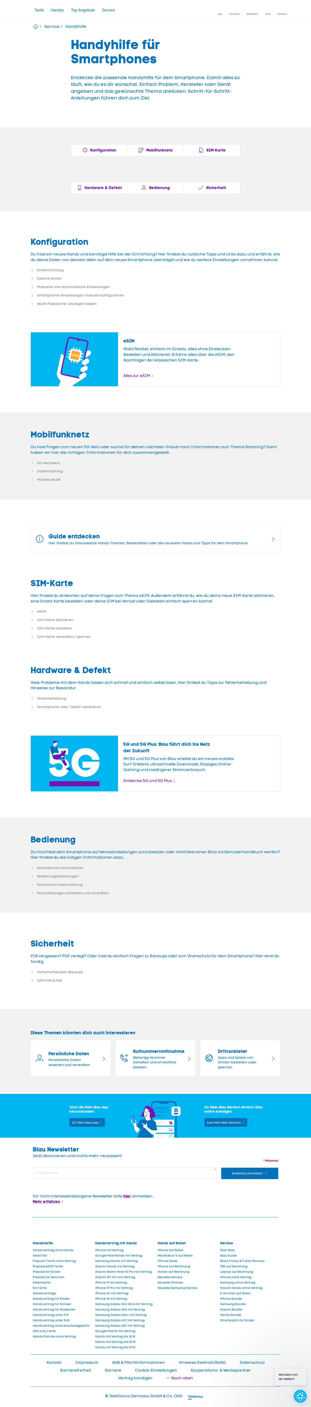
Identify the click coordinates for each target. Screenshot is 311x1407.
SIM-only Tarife (44, 1331)
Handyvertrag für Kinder (51, 1299)
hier (127, 1196)
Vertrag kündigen (135, 1378)
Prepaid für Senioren (48, 1277)
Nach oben (182, 1378)
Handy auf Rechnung (174, 1272)
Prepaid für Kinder (47, 1272)
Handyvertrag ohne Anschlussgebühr (61, 1326)
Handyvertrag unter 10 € (51, 1320)
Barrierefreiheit (75, 1370)
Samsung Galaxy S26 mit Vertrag (120, 1309)
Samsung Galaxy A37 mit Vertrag (120, 1320)
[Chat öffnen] (300, 1396)
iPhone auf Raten (170, 1250)
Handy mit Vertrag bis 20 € (115, 1347)
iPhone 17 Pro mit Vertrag (114, 1288)
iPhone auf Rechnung (174, 1266)
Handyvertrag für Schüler (52, 1304)
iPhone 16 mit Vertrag (111, 1299)
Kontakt (54, 1362)
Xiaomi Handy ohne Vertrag (241, 1288)
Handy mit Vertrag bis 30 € (115, 1336)
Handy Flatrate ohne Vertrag (54, 1336)
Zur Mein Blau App (85, 1123)
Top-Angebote (83, 10)
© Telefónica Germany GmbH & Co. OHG (143, 1396)
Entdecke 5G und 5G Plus (147, 780)
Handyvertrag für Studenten (54, 1309)
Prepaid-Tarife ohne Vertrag (54, 1261)
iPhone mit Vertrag (109, 1250)
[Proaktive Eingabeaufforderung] (290, 1374)
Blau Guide (228, 1255)
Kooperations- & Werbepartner (221, 1370)
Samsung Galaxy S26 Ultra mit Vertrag (124, 1304)
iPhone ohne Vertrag (236, 1277)
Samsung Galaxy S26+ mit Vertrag (121, 1315)
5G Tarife (40, 1288)
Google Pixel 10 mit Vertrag (115, 1331)
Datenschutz (252, 1362)
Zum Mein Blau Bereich (224, 1123)
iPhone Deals (167, 1261)
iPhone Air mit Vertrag (111, 1293)
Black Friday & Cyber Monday (242, 1261)
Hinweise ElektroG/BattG (202, 1362)
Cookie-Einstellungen (156, 1370)
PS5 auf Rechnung (233, 1266)
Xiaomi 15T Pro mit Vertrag (115, 1277)
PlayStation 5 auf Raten (175, 1255)
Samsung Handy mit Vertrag (116, 1261)
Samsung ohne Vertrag (237, 1282)
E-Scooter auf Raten (235, 1293)
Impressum (86, 1362)
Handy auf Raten (172, 1243)
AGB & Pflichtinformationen (138, 1362)
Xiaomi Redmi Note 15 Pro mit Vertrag (123, 1272)
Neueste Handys (170, 1277)
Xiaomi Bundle (231, 1309)
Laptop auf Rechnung (236, 1272)
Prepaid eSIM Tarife (48, 1266)
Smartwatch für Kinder (237, 1320)
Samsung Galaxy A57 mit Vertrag (120, 1326)
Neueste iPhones (170, 1282)
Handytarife (43, 1243)
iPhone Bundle (231, 1299)
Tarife (39, 10)
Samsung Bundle (233, 1304)
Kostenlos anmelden (247, 1173)
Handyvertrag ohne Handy (53, 1250)
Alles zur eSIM (136, 375)
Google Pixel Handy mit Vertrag (118, 1255)
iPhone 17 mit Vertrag (111, 1282)
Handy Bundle (230, 1315)
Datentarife (41, 1282)
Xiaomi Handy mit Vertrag (115, 1266)
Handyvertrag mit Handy (116, 1243)
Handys (57, 10)
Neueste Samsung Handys (177, 1288)
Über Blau (227, 1250)
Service (108, 10)
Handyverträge (44, 1293)
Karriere (113, 1370)
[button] (39, 10)
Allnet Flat (40, 1255)
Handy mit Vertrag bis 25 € (115, 1342)
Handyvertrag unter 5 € (51, 1315)
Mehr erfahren (46, 1201)
